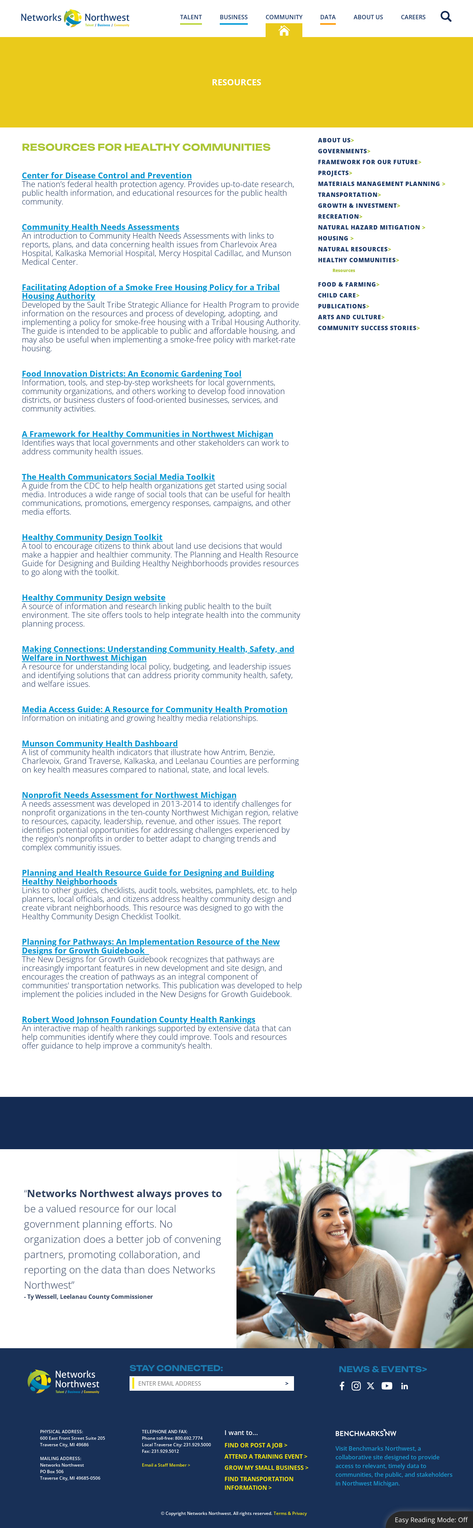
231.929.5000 (197, 1445)
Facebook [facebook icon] (342, 1386)
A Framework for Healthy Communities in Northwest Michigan (147, 433)
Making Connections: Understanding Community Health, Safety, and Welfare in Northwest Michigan (158, 653)
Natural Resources (353, 249)
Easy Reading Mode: (431, 1519)
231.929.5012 (165, 1451)
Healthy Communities (357, 260)
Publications (342, 306)
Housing (334, 238)
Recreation (338, 216)
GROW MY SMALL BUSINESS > (266, 1468)
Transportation (348, 195)
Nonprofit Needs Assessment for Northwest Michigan (129, 794)
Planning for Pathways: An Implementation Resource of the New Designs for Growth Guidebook (151, 946)
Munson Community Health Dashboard (100, 743)
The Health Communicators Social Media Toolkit (118, 476)
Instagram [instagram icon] (356, 1386)
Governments (342, 151)
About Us (334, 140)
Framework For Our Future (368, 162)
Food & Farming (347, 284)
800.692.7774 (189, 1438)
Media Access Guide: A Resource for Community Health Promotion (154, 709)
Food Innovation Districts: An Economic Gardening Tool (132, 373)
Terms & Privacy (290, 1513)
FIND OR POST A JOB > (255, 1445)
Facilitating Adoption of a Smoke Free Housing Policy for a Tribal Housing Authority (151, 291)
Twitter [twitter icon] (370, 1386)
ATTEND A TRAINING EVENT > (265, 1456)
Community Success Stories (367, 328)
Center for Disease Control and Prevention (107, 175)
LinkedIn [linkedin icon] (404, 1386)
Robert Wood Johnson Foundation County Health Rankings (138, 1019)
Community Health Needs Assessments (100, 226)
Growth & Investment (357, 206)
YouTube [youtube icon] (387, 1386)
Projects (333, 173)
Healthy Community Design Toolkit (92, 536)
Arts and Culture (349, 317)
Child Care (337, 295)
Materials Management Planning (380, 184)
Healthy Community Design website (94, 597)
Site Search (446, 16)
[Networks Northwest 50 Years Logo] (75, 18)
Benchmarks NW (366, 1432)
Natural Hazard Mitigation (370, 227)
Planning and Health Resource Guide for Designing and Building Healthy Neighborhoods (148, 877)
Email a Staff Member (164, 1465)
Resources (344, 270)
